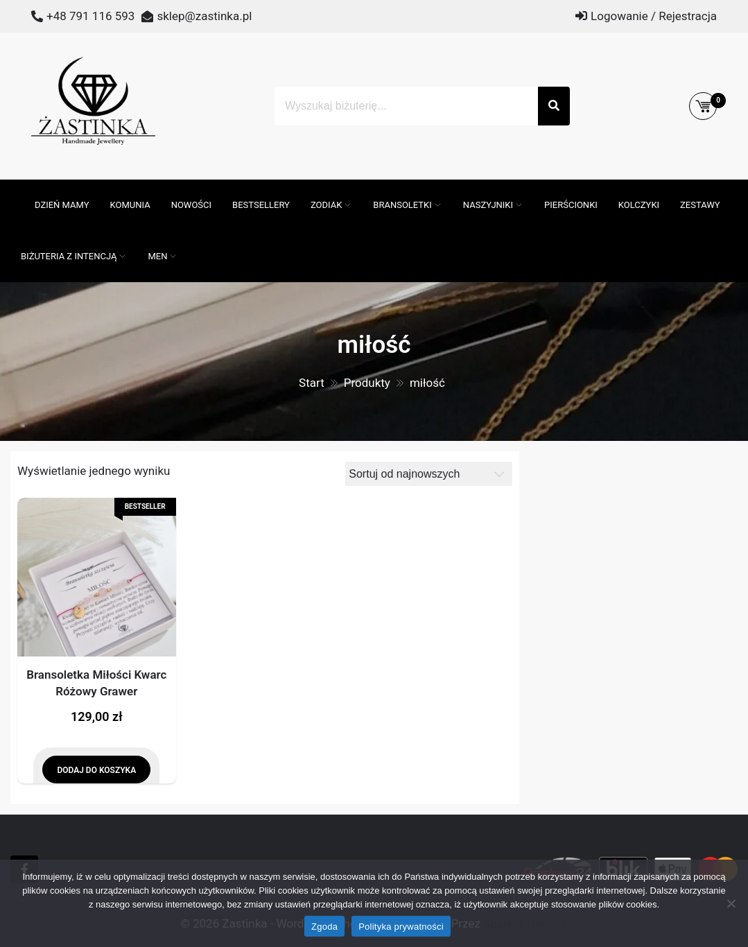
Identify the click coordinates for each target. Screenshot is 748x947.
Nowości (191, 205)
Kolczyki (638, 205)
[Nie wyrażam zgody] (731, 903)
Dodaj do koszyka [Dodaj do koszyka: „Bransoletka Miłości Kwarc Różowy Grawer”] (96, 770)
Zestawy (700, 205)
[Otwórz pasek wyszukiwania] (17, 186)
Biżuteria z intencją (68, 256)
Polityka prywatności (401, 926)
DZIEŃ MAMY (62, 205)
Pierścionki (571, 205)
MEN (157, 256)
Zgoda (324, 926)
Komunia (130, 205)
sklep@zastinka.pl (204, 16)
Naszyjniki (488, 205)
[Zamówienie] (428, 474)
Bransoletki (402, 205)
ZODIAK (326, 205)
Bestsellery (261, 205)
